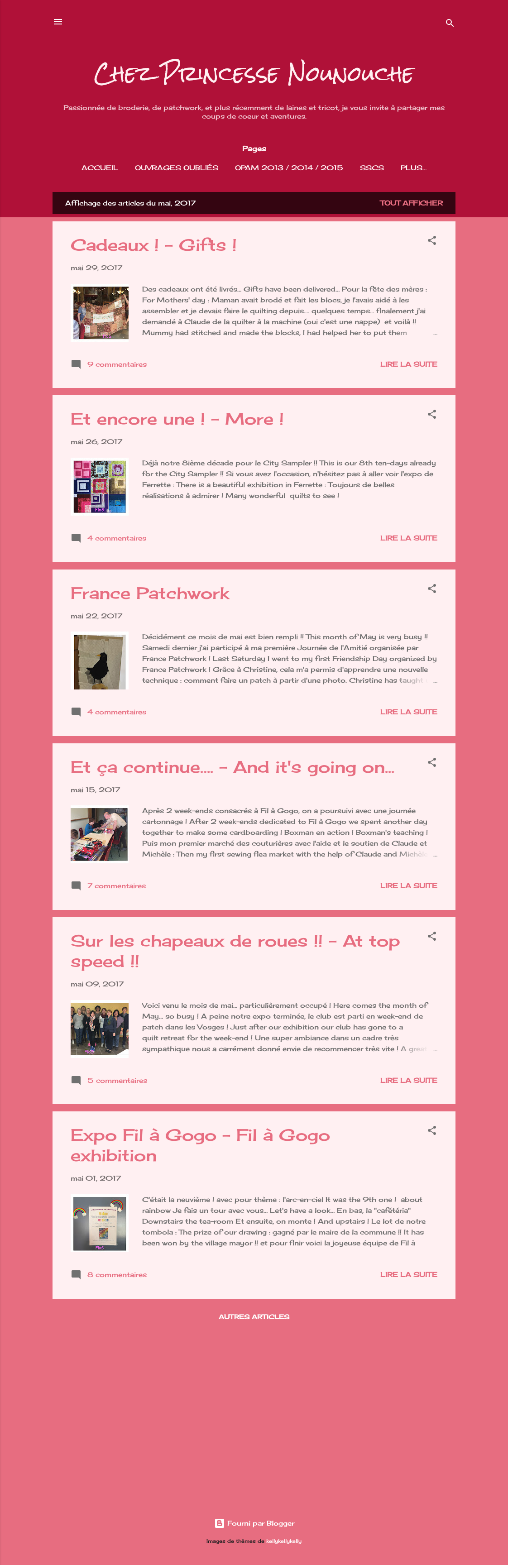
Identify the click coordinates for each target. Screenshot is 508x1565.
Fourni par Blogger (254, 1523)
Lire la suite (408, 366)
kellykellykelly (284, 1541)
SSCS (372, 167)
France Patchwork (150, 595)
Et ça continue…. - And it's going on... (232, 769)
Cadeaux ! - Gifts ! (154, 247)
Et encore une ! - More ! (177, 421)
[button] (432, 244)
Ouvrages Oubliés (176, 167)
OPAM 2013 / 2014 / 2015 (289, 167)
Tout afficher (411, 205)
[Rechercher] (450, 24)
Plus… (414, 167)
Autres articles (254, 1318)
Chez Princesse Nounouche (254, 73)
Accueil (99, 167)
